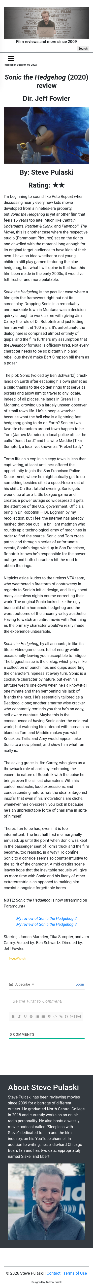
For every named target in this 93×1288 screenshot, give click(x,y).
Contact (54, 1273)
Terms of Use (75, 1273)
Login (79, 984)
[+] (72, 1016)
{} (66, 1016)
